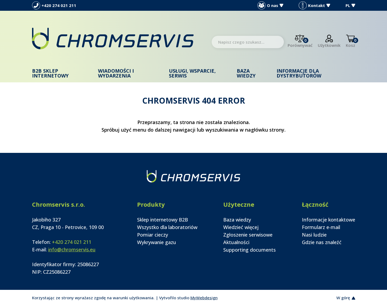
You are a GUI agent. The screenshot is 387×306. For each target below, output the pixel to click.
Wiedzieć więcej (241, 227)
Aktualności (236, 242)
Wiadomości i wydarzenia (116, 73)
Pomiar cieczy (152, 234)
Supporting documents (249, 250)
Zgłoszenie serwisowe (248, 234)
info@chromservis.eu (72, 249)
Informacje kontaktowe (328, 219)
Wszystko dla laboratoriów (167, 227)
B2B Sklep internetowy (50, 73)
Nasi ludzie (314, 234)
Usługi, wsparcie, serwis (192, 73)
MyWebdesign (204, 297)
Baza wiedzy (246, 73)
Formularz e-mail (321, 227)
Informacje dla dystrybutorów (299, 73)
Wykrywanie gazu (156, 242)
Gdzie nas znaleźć (321, 242)
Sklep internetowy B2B (162, 219)
